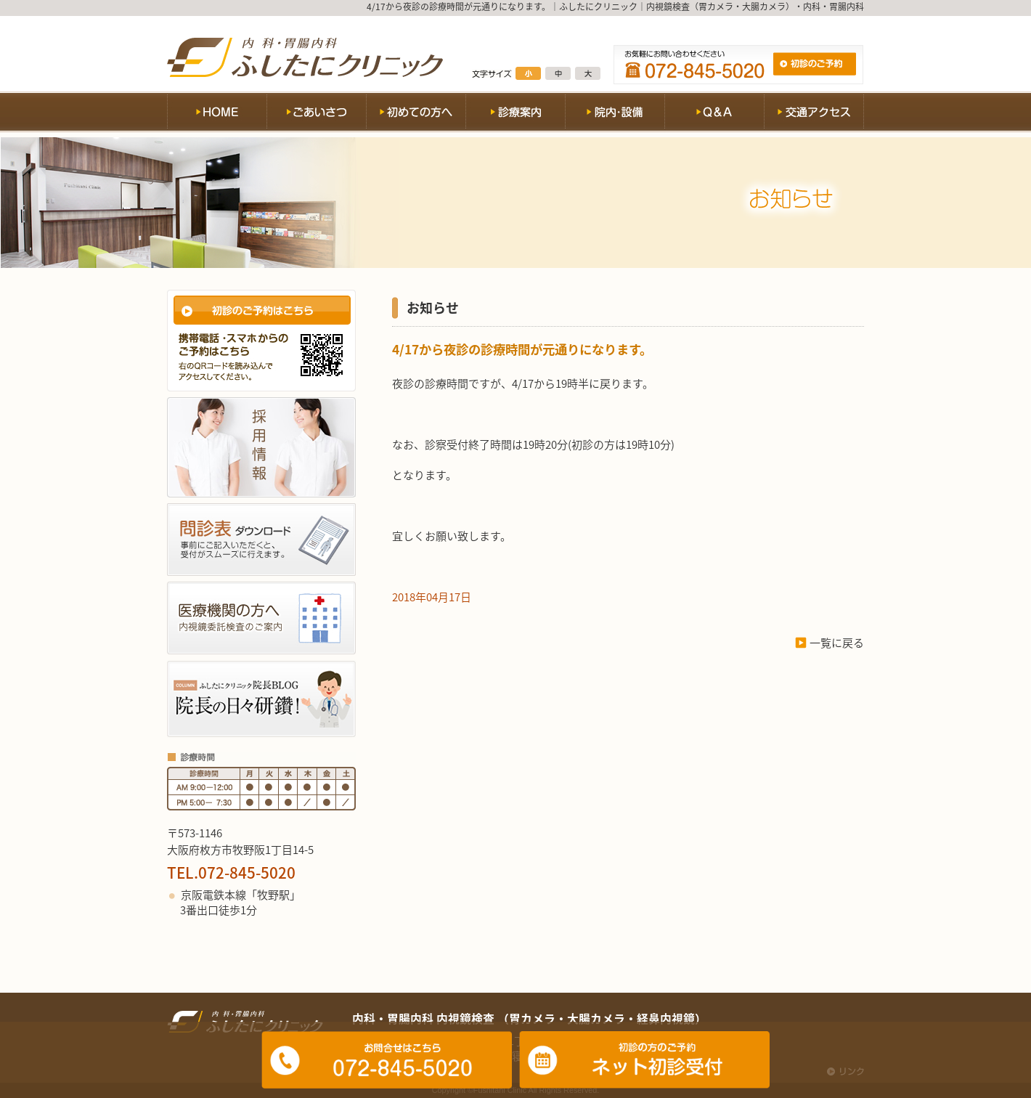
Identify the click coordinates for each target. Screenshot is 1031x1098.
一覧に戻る (837, 643)
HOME (216, 114)
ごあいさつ (316, 114)
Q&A (714, 114)
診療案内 (515, 114)
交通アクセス (814, 114)
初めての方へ (415, 114)
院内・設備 (614, 114)
